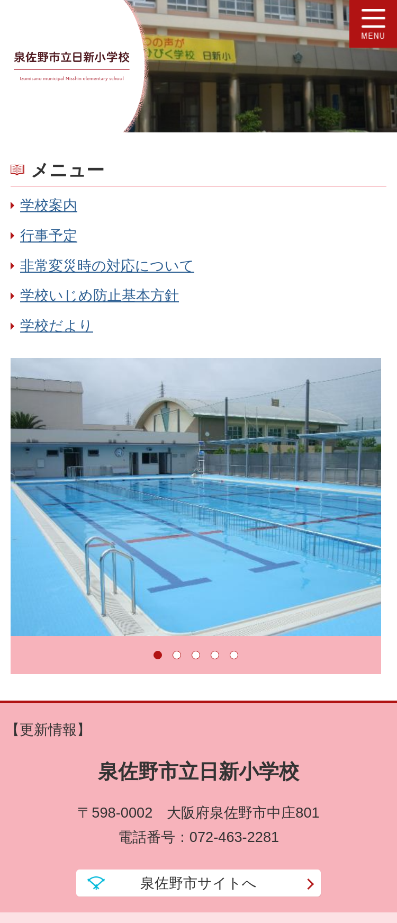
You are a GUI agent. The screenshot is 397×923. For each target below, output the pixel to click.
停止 (360, 655)
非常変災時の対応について (107, 265)
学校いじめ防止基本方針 (99, 295)
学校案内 (48, 205)
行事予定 (48, 235)
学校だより (56, 325)
